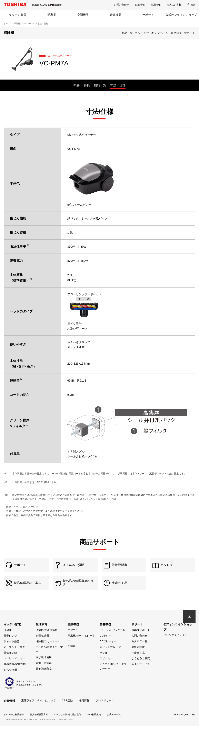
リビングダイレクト (175, 640)
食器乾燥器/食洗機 (15, 669)
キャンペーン (159, 33)
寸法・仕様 (118, 85)
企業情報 (140, 4)
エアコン (73, 635)
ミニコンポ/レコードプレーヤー (113, 671)
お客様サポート (140, 635)
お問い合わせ (121, 4)
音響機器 (115, 14)
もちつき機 (10, 674)
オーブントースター (16, 652)
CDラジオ (105, 640)
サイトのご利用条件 (15, 719)
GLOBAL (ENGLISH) (183, 719)
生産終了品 (138, 657)
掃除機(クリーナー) (47, 646)
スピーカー (106, 663)
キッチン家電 (17, 14)
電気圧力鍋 (10, 657)
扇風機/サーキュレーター (81, 643)
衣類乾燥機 (42, 640)
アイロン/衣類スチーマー (49, 654)
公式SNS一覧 (121, 719)
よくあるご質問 (140, 663)
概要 (76, 85)
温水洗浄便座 (44, 662)
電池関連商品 (44, 673)
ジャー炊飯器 (12, 646)
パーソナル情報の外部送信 (72, 719)
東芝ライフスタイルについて (38, 705)
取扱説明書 (138, 652)
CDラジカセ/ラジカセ (112, 635)
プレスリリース (105, 705)
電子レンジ (10, 640)
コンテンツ (142, 33)
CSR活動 (67, 705)
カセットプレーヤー (111, 652)
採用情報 (156, 4)
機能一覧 (100, 85)
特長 (87, 85)
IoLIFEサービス (140, 669)
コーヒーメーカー (14, 663)
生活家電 (50, 14)
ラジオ (104, 657)
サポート (148, 14)
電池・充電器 (44, 668)
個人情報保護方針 (41, 719)
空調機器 (83, 14)
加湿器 (72, 651)
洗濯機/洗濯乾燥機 (47, 635)
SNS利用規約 (100, 719)
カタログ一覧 (139, 646)
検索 (192, 4)
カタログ (176, 33)
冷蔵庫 (8, 635)
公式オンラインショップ (181, 14)
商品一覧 (127, 33)
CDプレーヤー (108, 646)
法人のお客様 (174, 4)
